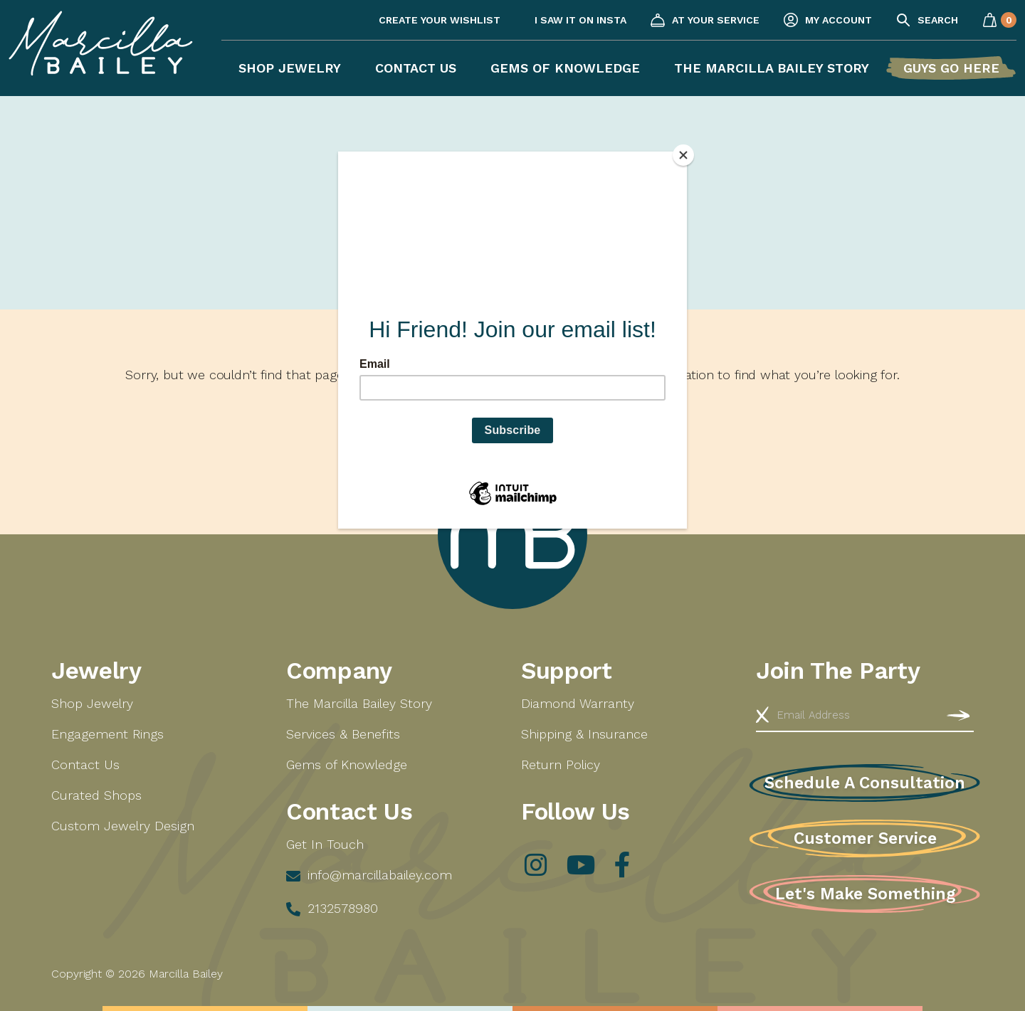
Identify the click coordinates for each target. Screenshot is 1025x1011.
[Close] (683, 155)
